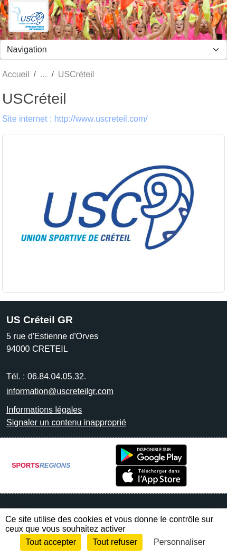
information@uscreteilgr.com (60, 391)
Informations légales (44, 409)
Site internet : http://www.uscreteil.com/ (75, 118)
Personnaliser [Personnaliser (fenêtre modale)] (179, 541)
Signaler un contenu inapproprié (66, 422)
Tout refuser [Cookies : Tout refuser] (114, 541)
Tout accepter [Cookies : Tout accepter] (50, 541)
